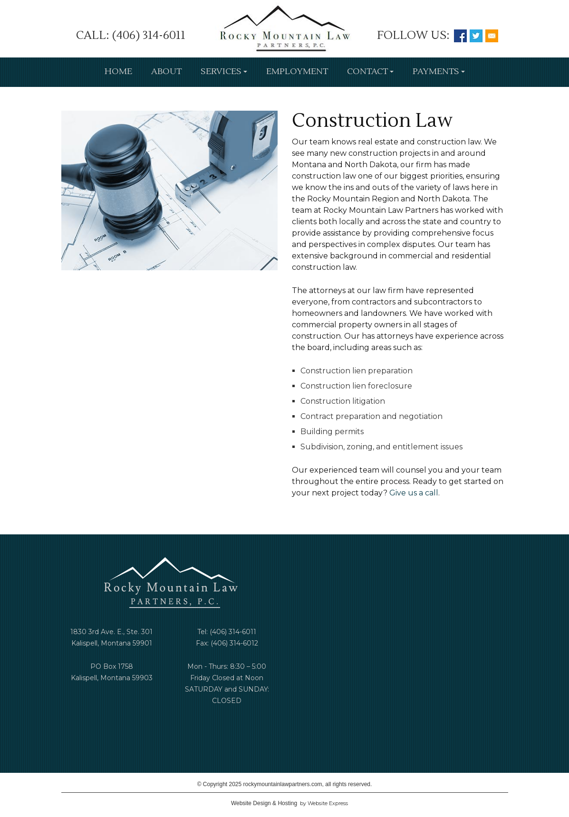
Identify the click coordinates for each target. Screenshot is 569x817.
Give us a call (413, 492)
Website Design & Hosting (264, 803)
